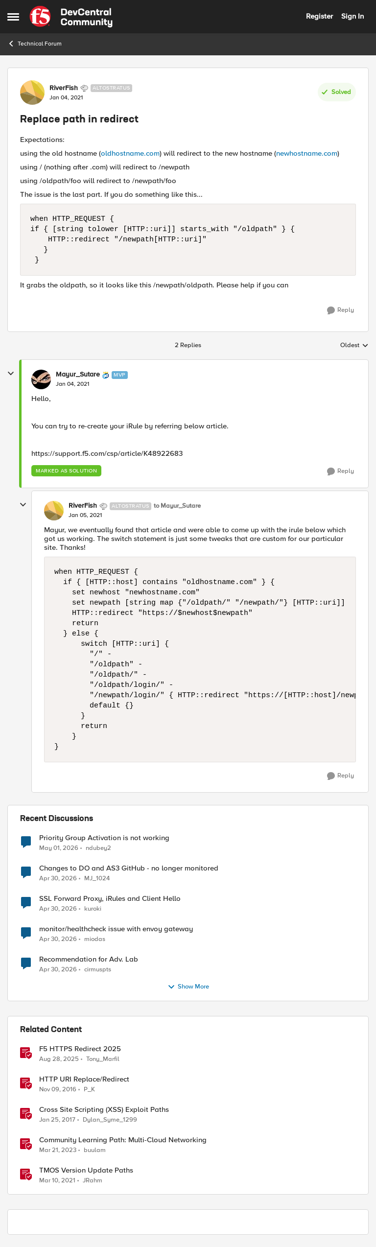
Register (319, 16)
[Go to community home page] (71, 16)
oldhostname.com (130, 153)
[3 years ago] (57, 1150)
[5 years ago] (57, 1181)
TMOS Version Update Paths (86, 1170)
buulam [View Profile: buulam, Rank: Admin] (95, 1149)
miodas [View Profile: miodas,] (94, 938)
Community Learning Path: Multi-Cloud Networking (123, 1140)
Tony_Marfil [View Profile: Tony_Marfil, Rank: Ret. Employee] (102, 1058)
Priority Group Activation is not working (104, 838)
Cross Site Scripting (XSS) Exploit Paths (104, 1110)
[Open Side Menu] (13, 16)
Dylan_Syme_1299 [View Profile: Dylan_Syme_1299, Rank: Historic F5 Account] (110, 1119)
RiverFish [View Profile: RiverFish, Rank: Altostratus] (63, 88)
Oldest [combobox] (354, 346)
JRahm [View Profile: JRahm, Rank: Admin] (92, 1180)
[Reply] (340, 310)
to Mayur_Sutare (177, 506)
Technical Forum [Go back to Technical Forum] (34, 43)
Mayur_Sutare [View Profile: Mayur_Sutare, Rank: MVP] (78, 374)
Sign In (352, 16)
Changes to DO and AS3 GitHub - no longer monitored (128, 868)
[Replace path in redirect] (72, 384)
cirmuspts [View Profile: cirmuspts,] (97, 969)
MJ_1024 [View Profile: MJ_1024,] (97, 878)
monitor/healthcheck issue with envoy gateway (116, 929)
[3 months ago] (58, 848)
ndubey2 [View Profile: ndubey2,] (98, 847)
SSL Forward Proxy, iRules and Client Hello (110, 898)
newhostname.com (306, 153)
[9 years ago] (57, 1089)
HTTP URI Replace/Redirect (84, 1079)
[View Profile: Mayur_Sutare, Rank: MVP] (41, 379)
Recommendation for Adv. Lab (88, 959)
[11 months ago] (59, 1059)
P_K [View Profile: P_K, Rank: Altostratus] (89, 1089)
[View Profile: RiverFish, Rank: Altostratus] (32, 92)
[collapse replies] (11, 373)
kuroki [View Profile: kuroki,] (92, 908)
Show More (188, 987)
